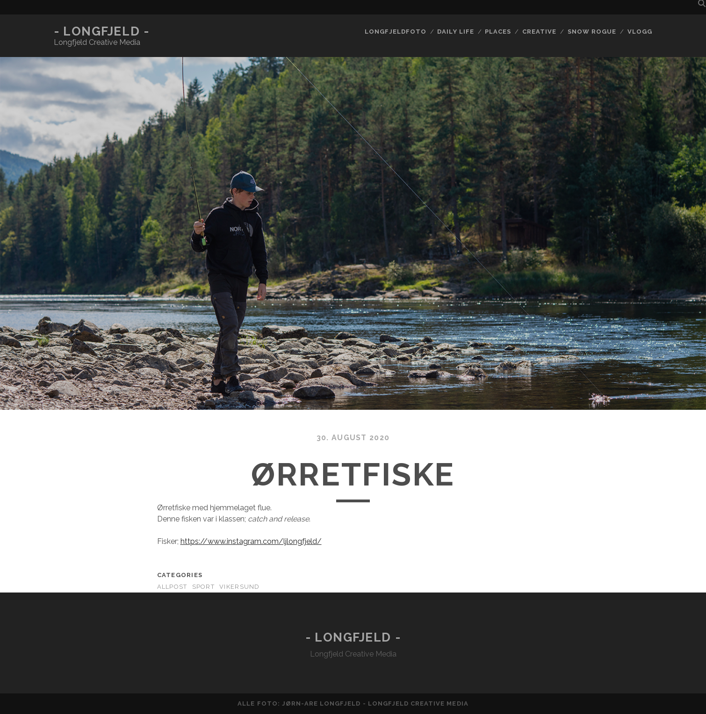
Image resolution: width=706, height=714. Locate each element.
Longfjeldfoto (395, 31)
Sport (203, 586)
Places (498, 31)
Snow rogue (592, 31)
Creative (539, 31)
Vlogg (639, 31)
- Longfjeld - (101, 31)
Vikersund (239, 586)
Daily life (455, 31)
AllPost (172, 586)
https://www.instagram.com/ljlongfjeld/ (251, 541)
